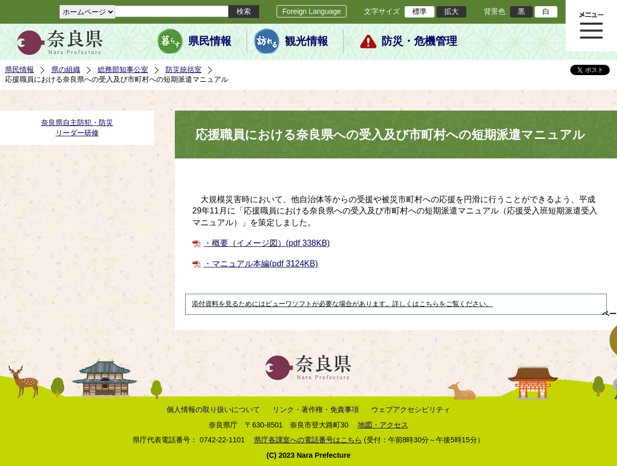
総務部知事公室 (123, 69)
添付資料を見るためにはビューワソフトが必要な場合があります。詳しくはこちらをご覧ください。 (342, 304)
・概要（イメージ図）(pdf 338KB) (267, 243)
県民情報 (209, 41)
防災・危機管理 (419, 41)
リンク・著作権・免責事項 (316, 409)
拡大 (451, 11)
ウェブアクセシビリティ (410, 409)
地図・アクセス (383, 425)
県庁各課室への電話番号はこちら (308, 440)
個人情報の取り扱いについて (213, 409)
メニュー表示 (591, 25)
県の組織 (65, 69)
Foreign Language (311, 11)
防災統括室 (184, 69)
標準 (419, 11)
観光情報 (306, 41)
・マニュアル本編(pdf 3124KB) (261, 263)
